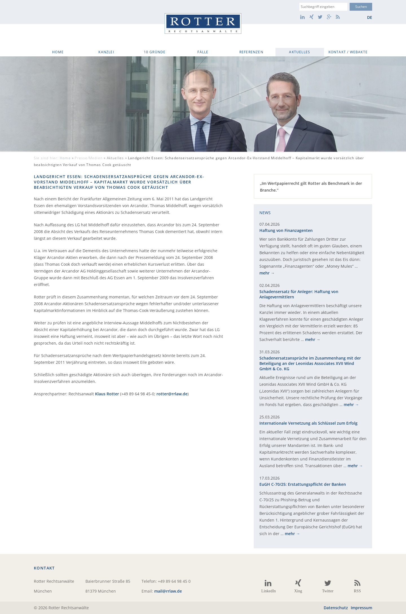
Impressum (361, 607)
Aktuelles (299, 52)
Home (58, 52)
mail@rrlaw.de (168, 591)
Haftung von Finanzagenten (286, 230)
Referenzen (251, 52)
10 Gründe (155, 52)
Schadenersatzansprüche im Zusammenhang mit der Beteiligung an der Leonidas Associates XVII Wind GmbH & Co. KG (310, 363)
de (369, 17)
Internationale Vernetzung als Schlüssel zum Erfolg (308, 423)
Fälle (202, 52)
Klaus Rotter (107, 393)
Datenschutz (336, 607)
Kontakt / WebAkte (348, 52)
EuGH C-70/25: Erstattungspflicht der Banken (302, 484)
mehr (264, 273)
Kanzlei (106, 52)
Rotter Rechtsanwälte (203, 23)
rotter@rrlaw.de (171, 393)
